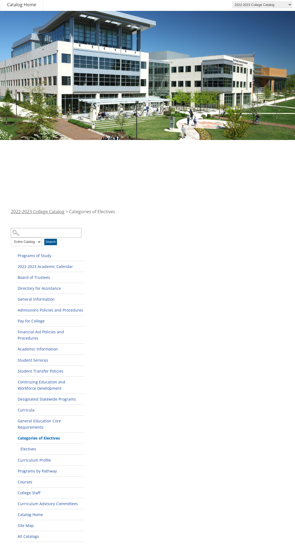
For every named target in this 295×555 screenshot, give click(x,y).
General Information (36, 299)
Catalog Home (21, 5)
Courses (25, 481)
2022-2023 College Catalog (37, 212)
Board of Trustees (34, 277)
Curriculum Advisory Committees (48, 503)
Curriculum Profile (34, 460)
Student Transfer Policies (40, 371)
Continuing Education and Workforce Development (41, 385)
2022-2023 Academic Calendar (45, 266)
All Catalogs (28, 536)
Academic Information (38, 349)
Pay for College (31, 321)
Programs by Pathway (37, 471)
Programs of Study (34, 255)
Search (50, 242)
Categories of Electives (39, 438)
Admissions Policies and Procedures (50, 310)
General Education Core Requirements (39, 424)
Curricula (26, 410)
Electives (28, 449)
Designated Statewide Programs (47, 399)
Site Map (26, 525)
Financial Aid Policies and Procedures (41, 335)
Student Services (33, 360)
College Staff (29, 492)
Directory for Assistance (39, 288)
